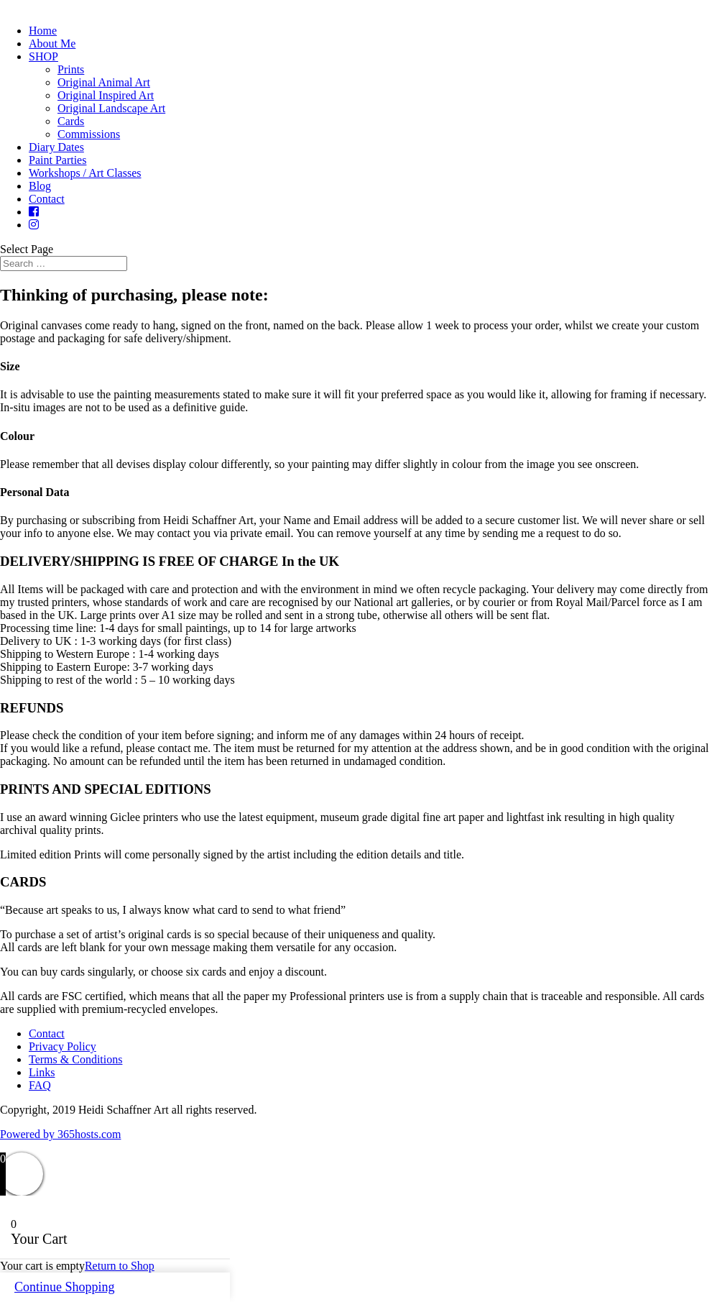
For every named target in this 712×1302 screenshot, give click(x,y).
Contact (47, 199)
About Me (52, 43)
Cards (70, 121)
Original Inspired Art (105, 95)
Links (42, 1072)
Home (43, 30)
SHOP (43, 56)
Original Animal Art (103, 82)
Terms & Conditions (75, 1059)
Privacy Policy (62, 1046)
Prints (70, 69)
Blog (40, 186)
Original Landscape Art (111, 108)
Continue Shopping (64, 1287)
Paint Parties (57, 160)
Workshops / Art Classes (85, 173)
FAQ (40, 1085)
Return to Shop (119, 1266)
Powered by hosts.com (60, 1134)
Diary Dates (56, 147)
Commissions (88, 134)
